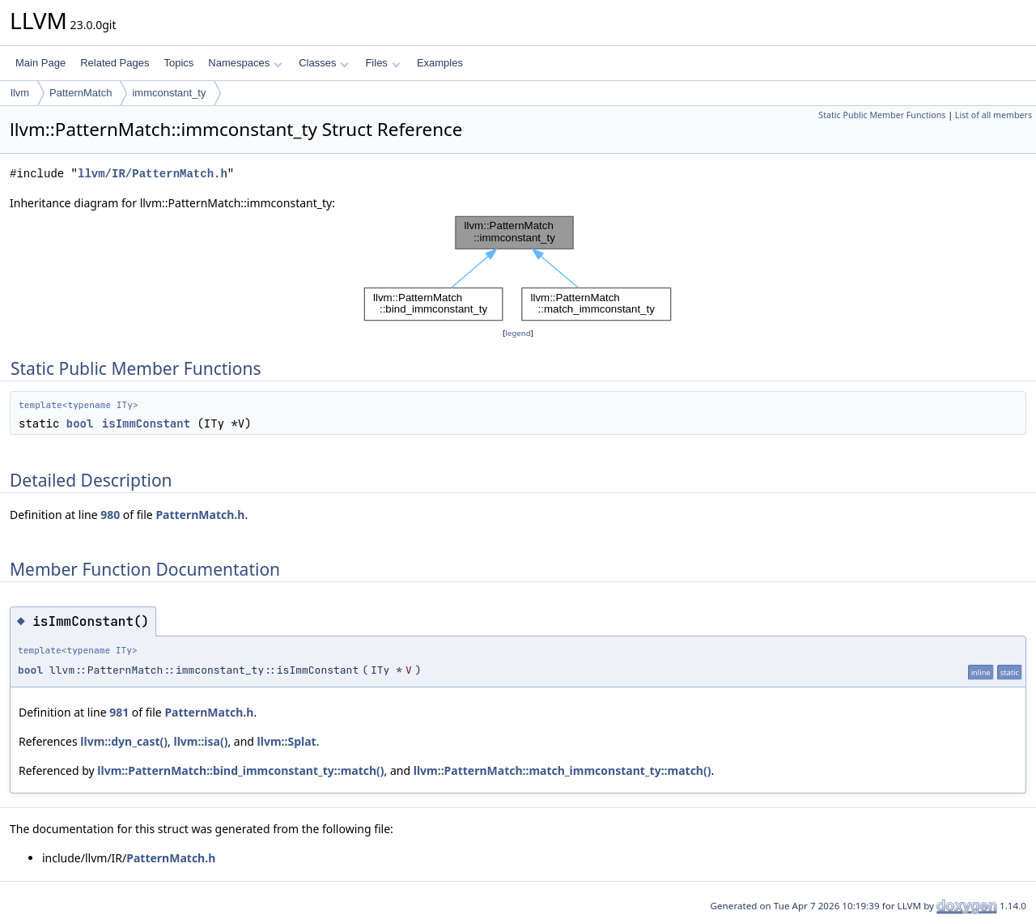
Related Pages (114, 63)
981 (119, 712)
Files (382, 63)
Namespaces (245, 63)
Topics (178, 63)
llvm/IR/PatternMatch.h (152, 173)
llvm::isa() (201, 741)
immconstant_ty (169, 93)
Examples (440, 63)
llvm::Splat (286, 741)
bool (80, 423)
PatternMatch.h (199, 514)
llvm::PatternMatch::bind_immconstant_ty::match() (240, 770)
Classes (324, 63)
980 (110, 514)
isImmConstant (146, 423)
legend (518, 333)
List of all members (993, 115)
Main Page (40, 63)
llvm (20, 93)
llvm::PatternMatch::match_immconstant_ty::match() (562, 770)
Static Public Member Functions (881, 115)
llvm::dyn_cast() (124, 741)
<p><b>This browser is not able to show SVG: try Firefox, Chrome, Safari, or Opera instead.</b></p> (518, 268)
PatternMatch (80, 93)
